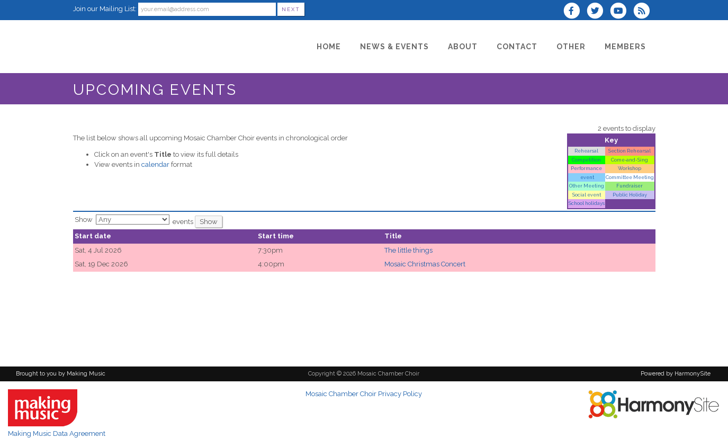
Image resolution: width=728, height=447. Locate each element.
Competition (586, 160)
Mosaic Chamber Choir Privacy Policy (363, 394)
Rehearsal (586, 151)
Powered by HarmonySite (676, 373)
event (586, 177)
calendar (155, 164)
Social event (586, 195)
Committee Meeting (630, 177)
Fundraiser (629, 186)
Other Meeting (586, 186)
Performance (586, 168)
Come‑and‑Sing (629, 160)
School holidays (587, 203)
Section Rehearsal (629, 151)
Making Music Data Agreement (56, 433)
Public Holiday (630, 195)
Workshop (629, 168)
